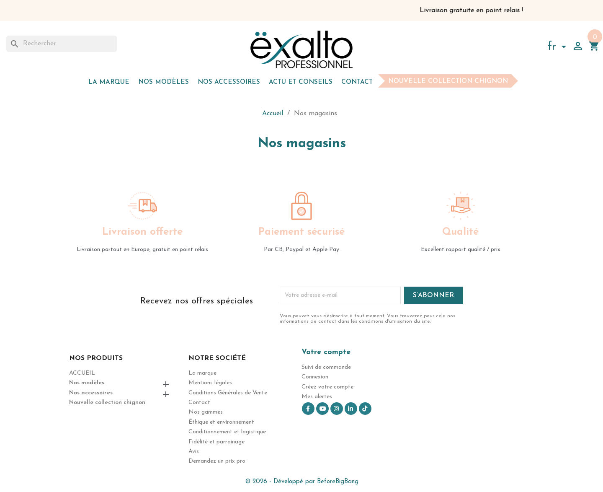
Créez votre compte (327, 387)
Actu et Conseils (300, 82)
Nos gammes (205, 412)
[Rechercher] (61, 44)
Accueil (82, 373)
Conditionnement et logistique (227, 432)
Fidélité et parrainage (216, 442)
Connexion (315, 377)
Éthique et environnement (221, 422)
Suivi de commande (326, 367)
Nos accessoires (229, 82)
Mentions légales (210, 383)
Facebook (308, 408)
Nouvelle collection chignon (448, 81)
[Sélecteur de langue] (559, 48)
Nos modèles (163, 82)
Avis (193, 451)
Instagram (336, 408)
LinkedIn (351, 408)
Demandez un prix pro (216, 461)
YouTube (322, 408)
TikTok (365, 408)
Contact (357, 82)
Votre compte (326, 352)
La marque (108, 82)
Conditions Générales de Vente (227, 393)
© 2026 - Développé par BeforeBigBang (301, 482)
